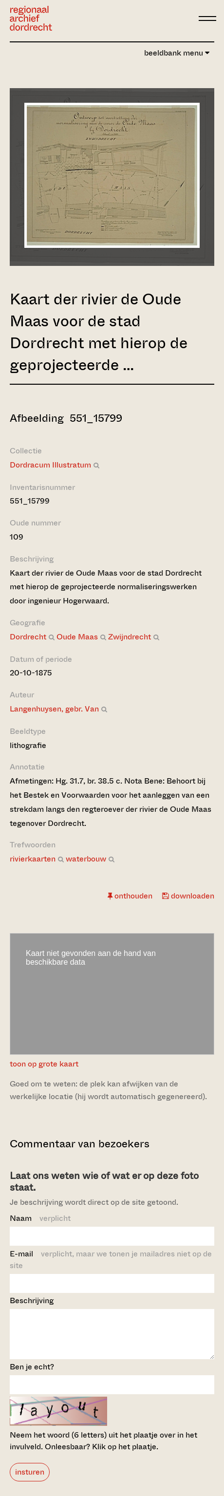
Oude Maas (77, 636)
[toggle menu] (207, 18)
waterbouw (86, 858)
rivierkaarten (33, 858)
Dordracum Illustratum (50, 464)
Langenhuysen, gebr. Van (54, 708)
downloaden (188, 895)
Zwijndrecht (129, 636)
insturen (29, 1480)
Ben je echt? (32, 1375)
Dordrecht (28, 636)
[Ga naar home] (31, 18)
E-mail (111, 1259)
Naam (40, 1218)
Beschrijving (32, 1300)
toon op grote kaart (44, 1063)
